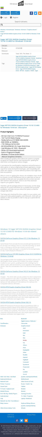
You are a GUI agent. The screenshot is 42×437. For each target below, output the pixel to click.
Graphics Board (31, 29)
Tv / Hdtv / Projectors (27, 396)
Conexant (26, 362)
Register (15, 17)
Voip (1, 398)
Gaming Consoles (26, 393)
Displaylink (26, 350)
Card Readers (4, 323)
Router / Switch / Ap (26, 384)
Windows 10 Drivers (20, 29)
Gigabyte (25, 359)
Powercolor (26, 367)
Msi (24, 335)
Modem (23, 389)
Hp (24, 369)
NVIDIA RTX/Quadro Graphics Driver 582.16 (15, 302)
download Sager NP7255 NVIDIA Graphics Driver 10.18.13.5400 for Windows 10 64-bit (28, 60)
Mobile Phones (4, 391)
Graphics (27, 70)
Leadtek (25, 372)
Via (24, 343)
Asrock (25, 374)
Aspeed (25, 357)
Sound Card (3, 386)
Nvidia (2, 31)
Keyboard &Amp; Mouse (28, 403)
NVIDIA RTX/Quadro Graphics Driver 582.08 (15, 287)
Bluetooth (24, 318)
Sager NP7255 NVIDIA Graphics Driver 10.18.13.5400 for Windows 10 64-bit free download (28, 63)
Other (24, 352)
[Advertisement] (21, 93)
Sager (36, 70)
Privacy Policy (31, 415)
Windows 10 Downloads (7, 29)
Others (25, 345)
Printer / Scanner (5, 384)
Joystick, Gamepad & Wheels (29, 376)
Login (5, 17)
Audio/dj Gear (4, 396)
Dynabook (26, 364)
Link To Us (11, 415)
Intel (24, 333)
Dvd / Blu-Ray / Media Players (8, 393)
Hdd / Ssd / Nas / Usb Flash (8, 376)
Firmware (3, 326)
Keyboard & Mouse (5, 379)
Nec (24, 338)
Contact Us (10, 417)
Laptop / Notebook (26, 398)
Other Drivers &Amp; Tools (7, 408)
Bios (1, 318)
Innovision (26, 330)
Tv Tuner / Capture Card (7, 389)
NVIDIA (32, 70)
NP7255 (22, 70)
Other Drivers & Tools (27, 381)
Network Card (4, 381)
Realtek (25, 355)
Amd (24, 328)
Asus (24, 347)
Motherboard (25, 379)
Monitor (23, 391)
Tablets (23, 386)
